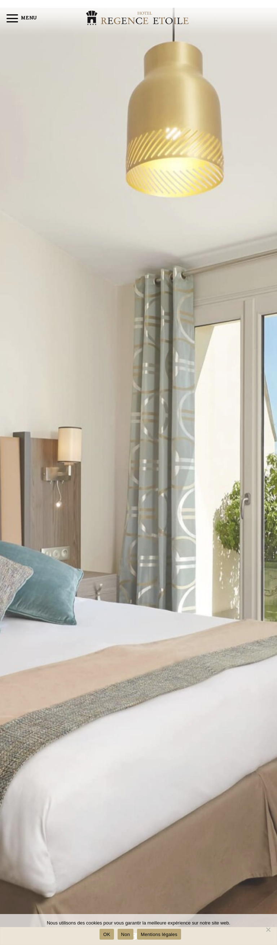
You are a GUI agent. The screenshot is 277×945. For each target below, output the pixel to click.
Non (125, 934)
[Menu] (21, 18)
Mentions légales (159, 934)
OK (106, 934)
